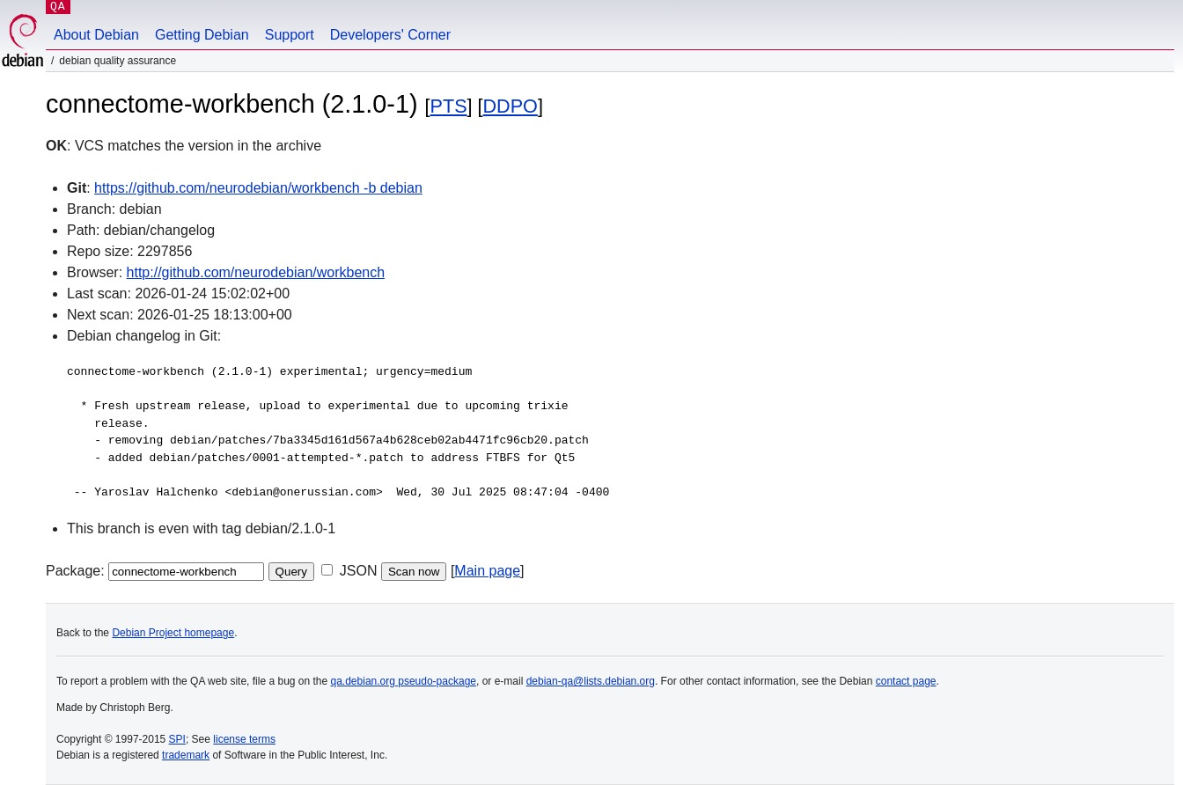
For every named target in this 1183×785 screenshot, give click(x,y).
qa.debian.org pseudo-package (403, 681)
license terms (244, 739)
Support (289, 34)
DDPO (510, 106)
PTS (448, 106)
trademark (185, 755)
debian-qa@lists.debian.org (590, 681)
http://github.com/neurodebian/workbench (256, 272)
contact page (906, 681)
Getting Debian (202, 34)
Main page (487, 570)
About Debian (96, 34)
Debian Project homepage (173, 633)
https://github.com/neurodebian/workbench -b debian (258, 187)
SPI (177, 739)
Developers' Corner (390, 34)
